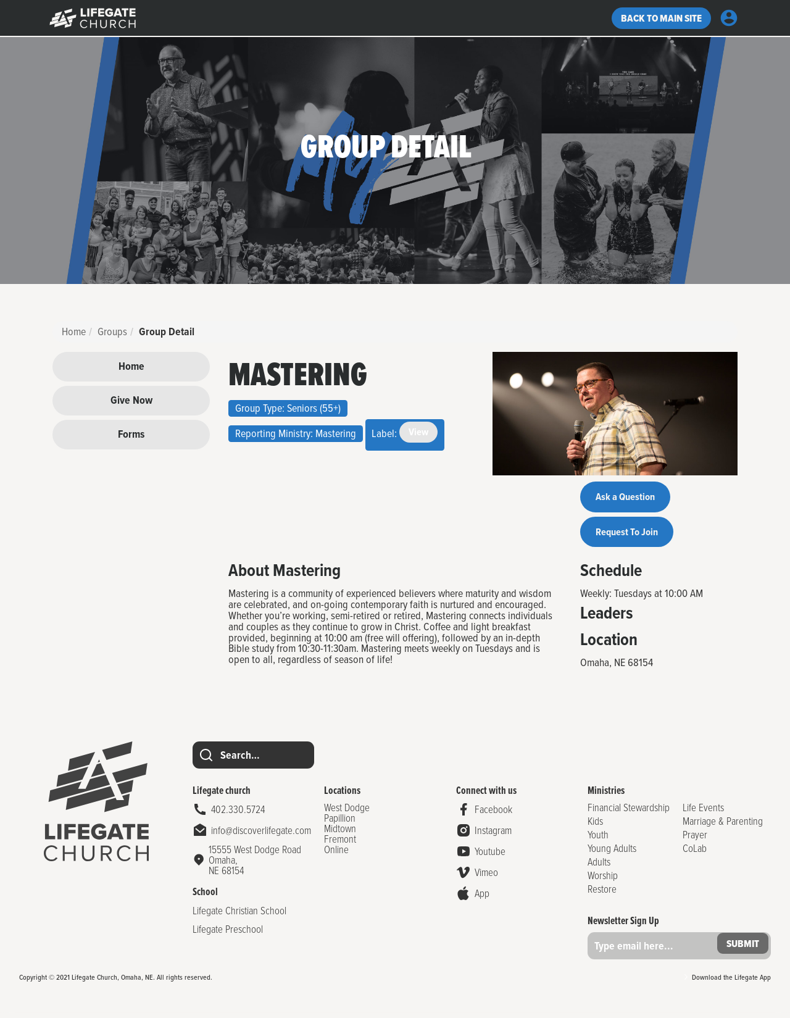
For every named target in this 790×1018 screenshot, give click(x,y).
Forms (131, 434)
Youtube (487, 856)
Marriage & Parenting (721, 825)
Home (74, 331)
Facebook (491, 814)
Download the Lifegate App (731, 982)
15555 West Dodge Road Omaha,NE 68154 (255, 864)
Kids (592, 825)
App (479, 898)
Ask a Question (629, 498)
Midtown (339, 833)
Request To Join (631, 535)
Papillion (339, 822)
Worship (599, 880)
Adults (595, 866)
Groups (112, 331)
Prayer (693, 839)
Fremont (339, 843)
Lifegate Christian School (239, 915)
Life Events (702, 812)
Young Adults (608, 853)
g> (92, 19)
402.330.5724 (238, 814)
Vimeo (484, 877)
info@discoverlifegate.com (261, 835)
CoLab (693, 853)
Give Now (131, 400)
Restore (598, 893)
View (419, 433)
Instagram (490, 835)
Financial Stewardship (625, 812)
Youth (594, 839)
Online (335, 854)
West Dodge (346, 812)
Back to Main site (657, 18)
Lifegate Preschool (228, 934)
